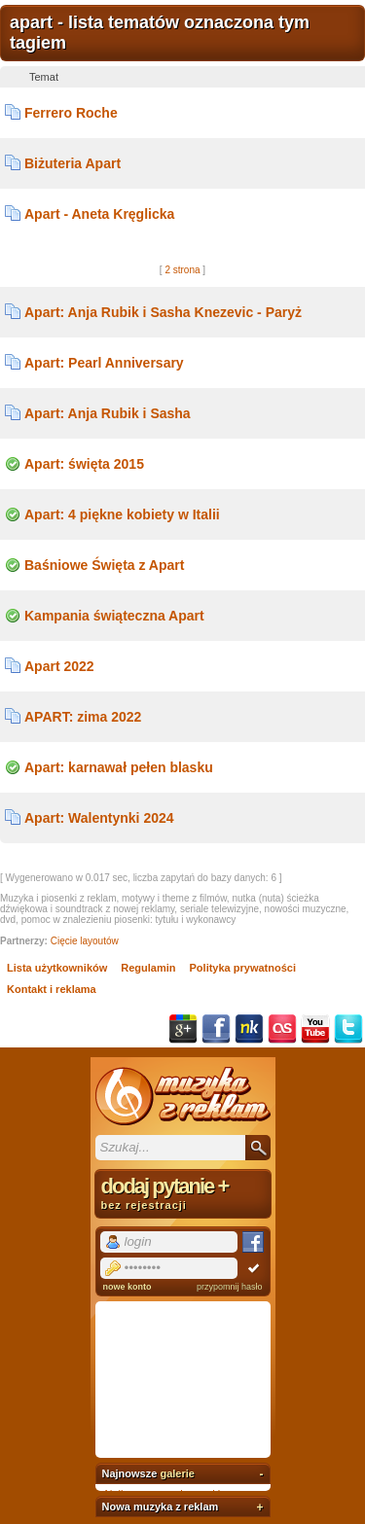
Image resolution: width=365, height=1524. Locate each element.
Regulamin (148, 968)
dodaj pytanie (183, 1192)
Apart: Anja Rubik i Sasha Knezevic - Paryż (163, 312)
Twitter (348, 1029)
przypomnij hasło (230, 1287)
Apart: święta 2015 (84, 464)
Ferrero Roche (71, 113)
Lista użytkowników (57, 968)
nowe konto (127, 1287)
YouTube (315, 1029)
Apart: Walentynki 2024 (99, 818)
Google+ (183, 1029)
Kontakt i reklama (51, 989)
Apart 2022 (59, 666)
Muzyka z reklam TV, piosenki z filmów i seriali (183, 1096)
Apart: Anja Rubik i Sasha (107, 413)
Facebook (216, 1029)
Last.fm (282, 1029)
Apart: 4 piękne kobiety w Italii (122, 514)
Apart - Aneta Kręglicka (99, 214)
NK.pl (249, 1029)
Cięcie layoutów (85, 941)
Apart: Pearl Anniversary (104, 363)
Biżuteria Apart (72, 163)
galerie (177, 1473)
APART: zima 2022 (82, 717)
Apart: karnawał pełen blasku (118, 767)
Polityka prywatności (243, 968)
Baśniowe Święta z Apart (104, 565)
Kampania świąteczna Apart (114, 615)
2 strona (182, 270)
